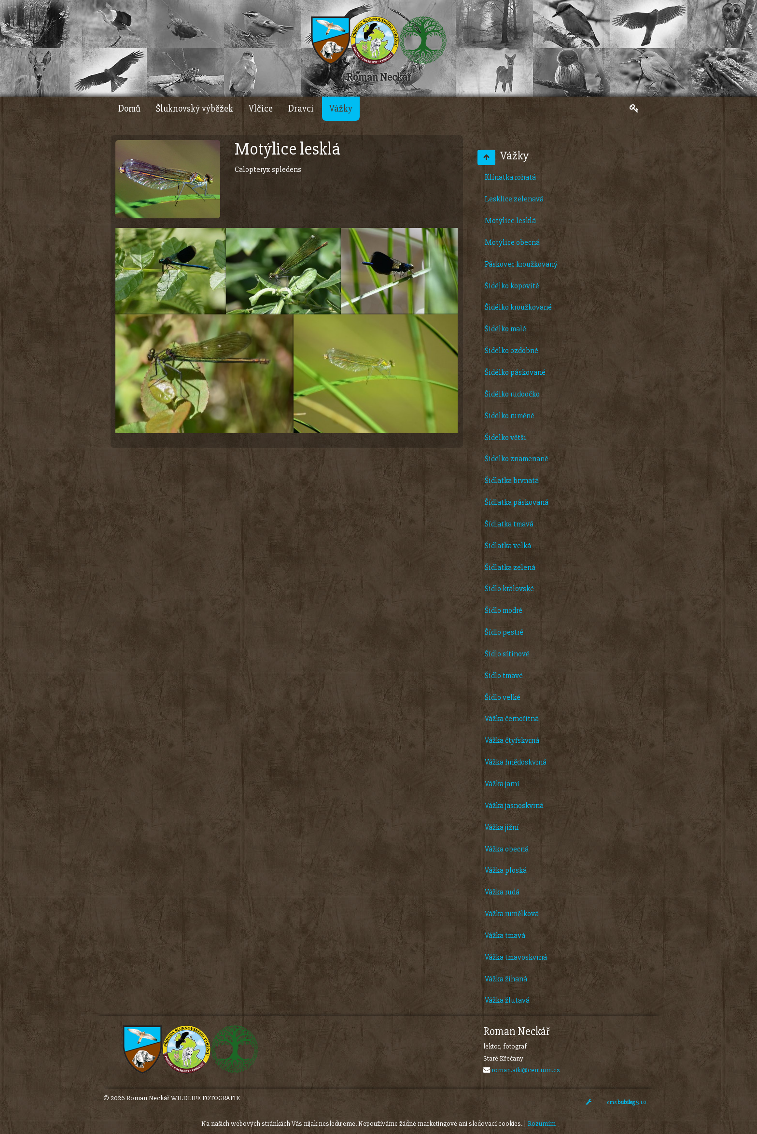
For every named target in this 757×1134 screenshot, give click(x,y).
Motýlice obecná (512, 242)
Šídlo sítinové (507, 654)
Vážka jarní (502, 784)
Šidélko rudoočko (512, 394)
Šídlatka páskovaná (516, 502)
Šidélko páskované (515, 372)
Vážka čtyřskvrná (512, 740)
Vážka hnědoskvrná (516, 762)
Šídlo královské (509, 589)
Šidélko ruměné (509, 416)
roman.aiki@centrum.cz (525, 1070)
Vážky (340, 108)
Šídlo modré (503, 610)
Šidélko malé (505, 329)
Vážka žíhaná (506, 979)
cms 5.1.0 (626, 1102)
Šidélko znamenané (516, 459)
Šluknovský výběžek (194, 108)
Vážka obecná (507, 849)
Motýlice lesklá (510, 221)
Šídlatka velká (508, 546)
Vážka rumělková (512, 914)
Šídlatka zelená (510, 567)
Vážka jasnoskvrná (514, 805)
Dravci (301, 108)
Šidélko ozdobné (511, 350)
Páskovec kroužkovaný (521, 264)
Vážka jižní (502, 827)
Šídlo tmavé (504, 675)
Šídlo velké (502, 697)
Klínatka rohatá (510, 177)
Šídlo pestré (504, 632)
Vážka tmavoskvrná (516, 957)
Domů (129, 108)
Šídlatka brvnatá (512, 480)
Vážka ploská (506, 870)
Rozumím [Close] (542, 1124)
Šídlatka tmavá (509, 524)
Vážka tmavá (505, 935)
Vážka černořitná (512, 718)
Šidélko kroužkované (518, 307)
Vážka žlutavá (507, 1000)
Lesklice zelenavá (514, 199)
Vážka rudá (502, 892)
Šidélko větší (505, 437)
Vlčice (261, 108)
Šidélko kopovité (512, 286)
